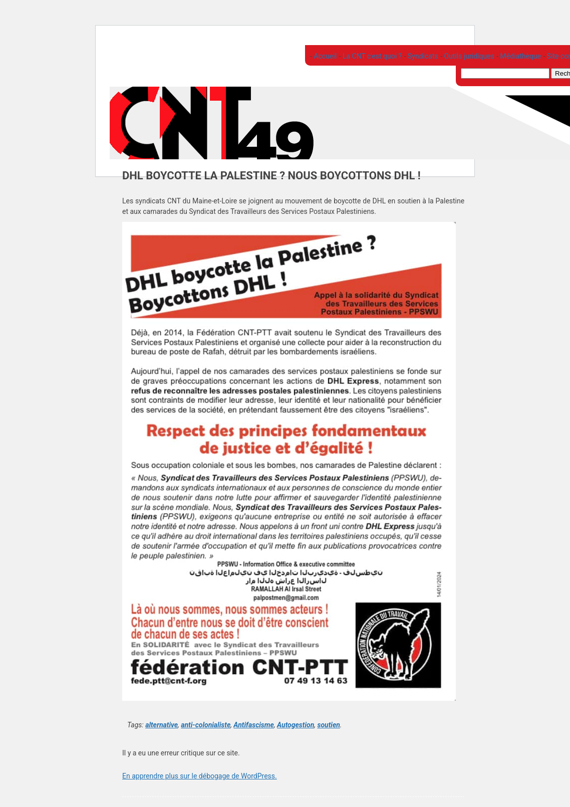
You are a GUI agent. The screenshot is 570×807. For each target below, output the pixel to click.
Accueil (324, 56)
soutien (328, 725)
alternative (161, 725)
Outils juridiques (468, 56)
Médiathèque (519, 56)
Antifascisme (253, 725)
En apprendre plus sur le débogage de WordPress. (199, 776)
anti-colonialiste (205, 725)
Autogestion (295, 725)
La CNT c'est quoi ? (371, 56)
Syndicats (422, 56)
